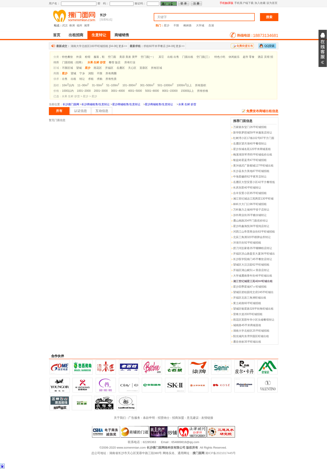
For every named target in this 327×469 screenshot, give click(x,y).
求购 (99, 78)
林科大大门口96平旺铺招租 (249, 204)
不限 (176, 25)
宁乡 (82, 73)
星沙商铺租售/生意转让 (126, 104)
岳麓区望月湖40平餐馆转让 (249, 143)
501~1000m (165, 85)
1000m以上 (184, 85)
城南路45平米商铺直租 (247, 325)
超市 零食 (248, 56)
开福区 (109, 67)
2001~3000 (101, 90)
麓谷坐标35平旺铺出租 (247, 341)
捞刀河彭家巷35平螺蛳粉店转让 (252, 248)
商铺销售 (122, 35)
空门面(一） (148, 56)
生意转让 (99, 35)
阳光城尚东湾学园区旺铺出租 (251, 336)
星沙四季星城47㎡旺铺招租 (249, 286)
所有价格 (202, 90)
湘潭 (86, 25)
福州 (79, 25)
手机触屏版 (226, 3)
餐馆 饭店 (114, 62)
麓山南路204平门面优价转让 (250, 220)
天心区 (132, 67)
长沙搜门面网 (71, 104)
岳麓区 (121, 67)
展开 (323, 48)
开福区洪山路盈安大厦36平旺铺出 (254, 253)
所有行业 (129, 62)
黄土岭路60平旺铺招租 (247, 303)
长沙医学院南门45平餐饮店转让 (252, 259)
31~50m (97, 85)
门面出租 (187, 56)
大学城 (200, 25)
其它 (161, 56)
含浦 (211, 25)
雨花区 (98, 67)
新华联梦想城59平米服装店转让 (252, 132)
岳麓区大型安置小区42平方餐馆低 (254, 182)
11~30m (83, 85)
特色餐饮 (67, 56)
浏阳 (91, 73)
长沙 (103, 15)
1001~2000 (84, 90)
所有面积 (200, 85)
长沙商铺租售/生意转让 (95, 104)
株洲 (72, 25)
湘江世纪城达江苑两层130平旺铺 (253, 198)
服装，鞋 (99, 56)
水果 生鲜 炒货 (187, 104)
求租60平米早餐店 (154, 46)
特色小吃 (219, 56)
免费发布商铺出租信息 (262, 111)
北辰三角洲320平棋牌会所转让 (252, 237)
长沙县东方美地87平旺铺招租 (251, 171)
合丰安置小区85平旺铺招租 (249, 193)
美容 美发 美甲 (128, 56)
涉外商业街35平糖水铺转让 (249, 215)
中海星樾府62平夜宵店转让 (249, 176)
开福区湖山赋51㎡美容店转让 (251, 270)
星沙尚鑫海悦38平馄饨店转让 (251, 226)
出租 (73, 78)
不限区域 (67, 67)
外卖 (79, 56)
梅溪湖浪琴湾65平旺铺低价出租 (252, 154)
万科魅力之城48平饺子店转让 (251, 209)
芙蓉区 (144, 67)
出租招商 (76, 35)
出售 (64, 78)
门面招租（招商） (73, 62)
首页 (56, 35)
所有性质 (111, 78)
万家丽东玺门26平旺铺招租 (249, 127)
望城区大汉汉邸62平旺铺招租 (251, 264)
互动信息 (101, 111)
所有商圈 (111, 73)
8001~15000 (170, 90)
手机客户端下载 (244, 3)
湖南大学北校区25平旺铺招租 (251, 330)
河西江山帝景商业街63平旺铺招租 (254, 231)
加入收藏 (260, 3)
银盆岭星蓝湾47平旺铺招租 (249, 160)
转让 (82, 78)
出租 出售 (173, 56)
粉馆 (87, 56)
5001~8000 (152, 90)
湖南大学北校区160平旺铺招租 (89, 46)
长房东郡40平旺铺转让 (247, 187)
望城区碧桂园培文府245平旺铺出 (253, 292)
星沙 (166, 25)
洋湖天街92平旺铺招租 (247, 242)
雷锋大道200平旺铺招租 (248, 314)
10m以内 (68, 85)
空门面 (112, 56)
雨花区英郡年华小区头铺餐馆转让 (253, 319)
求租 (91, 78)
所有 (59, 111)
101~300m (129, 85)
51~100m (112, 85)
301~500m (147, 85)
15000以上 (187, 90)
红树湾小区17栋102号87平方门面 (253, 138)
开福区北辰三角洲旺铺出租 (249, 297)
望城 (79, 67)
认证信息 (80, 111)
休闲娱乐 (234, 56)
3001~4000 (118, 90)
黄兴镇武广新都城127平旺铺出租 (253, 165)
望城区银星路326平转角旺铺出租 (253, 308)
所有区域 (156, 67)
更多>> (122, 46)
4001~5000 (135, 90)
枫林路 (187, 25)
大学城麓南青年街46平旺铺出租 (252, 275)
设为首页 (271, 3)
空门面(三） (203, 56)
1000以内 (68, 90)
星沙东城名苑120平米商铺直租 (252, 149)
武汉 (65, 25)
